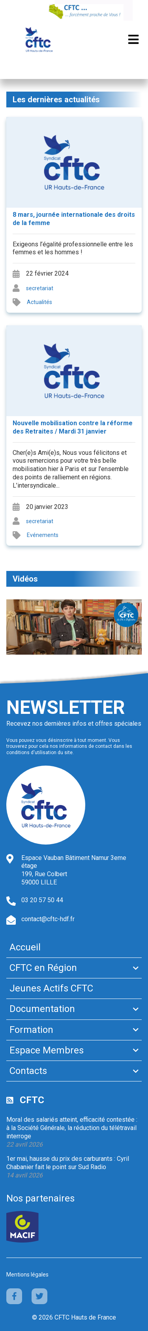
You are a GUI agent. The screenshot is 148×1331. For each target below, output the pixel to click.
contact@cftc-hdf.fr (48, 919)
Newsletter (65, 707)
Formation (31, 1029)
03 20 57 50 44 (42, 900)
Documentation (42, 1008)
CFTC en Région (43, 967)
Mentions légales (27, 1274)
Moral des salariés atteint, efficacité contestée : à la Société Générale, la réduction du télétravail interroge (71, 1128)
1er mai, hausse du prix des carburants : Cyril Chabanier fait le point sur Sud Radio (67, 1163)
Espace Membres (46, 1050)
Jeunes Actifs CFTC (51, 988)
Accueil (25, 947)
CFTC (32, 1100)
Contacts (28, 1070)
